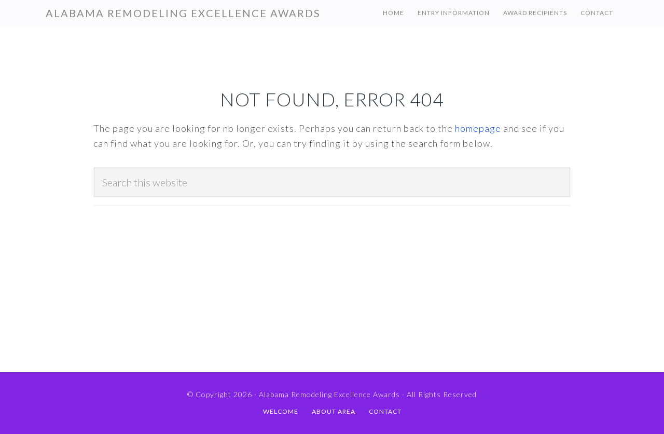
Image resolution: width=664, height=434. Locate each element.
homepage (478, 128)
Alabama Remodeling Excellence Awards (183, 13)
